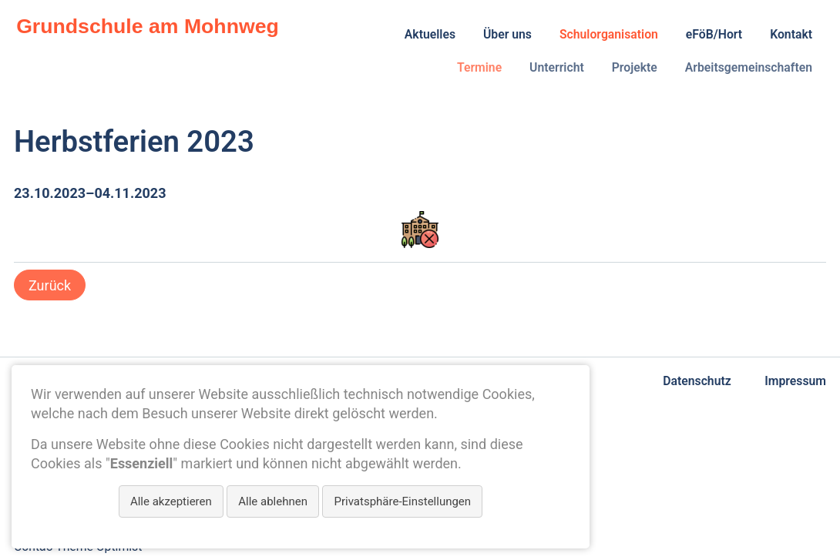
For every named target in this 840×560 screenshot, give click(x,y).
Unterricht (556, 67)
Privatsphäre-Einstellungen (402, 501)
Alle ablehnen (272, 501)
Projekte (634, 67)
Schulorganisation (608, 34)
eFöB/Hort (714, 34)
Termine (479, 67)
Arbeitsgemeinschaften (748, 67)
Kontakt (791, 34)
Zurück (50, 285)
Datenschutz (697, 381)
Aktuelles (430, 34)
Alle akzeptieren (171, 501)
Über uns (507, 34)
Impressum (795, 381)
